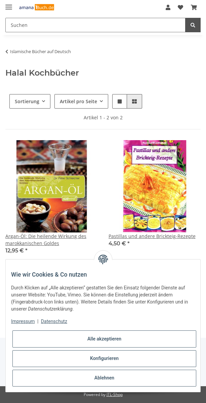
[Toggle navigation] (8, 4)
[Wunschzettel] (180, 7)
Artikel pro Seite (78, 101)
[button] (168, 7)
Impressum (23, 321)
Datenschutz (54, 321)
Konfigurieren (104, 358)
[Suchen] (95, 25)
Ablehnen (104, 377)
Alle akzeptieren (104, 338)
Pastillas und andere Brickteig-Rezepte (152, 236)
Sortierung (27, 101)
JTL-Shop (115, 394)
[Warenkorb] (194, 7)
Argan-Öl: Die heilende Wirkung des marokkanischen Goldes (45, 239)
